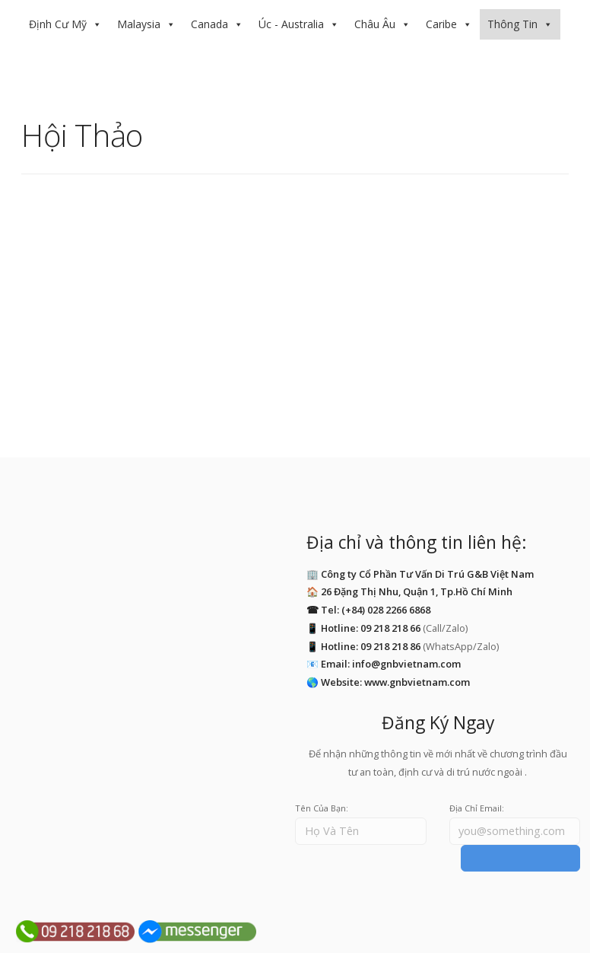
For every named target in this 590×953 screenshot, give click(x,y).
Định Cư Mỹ (58, 24)
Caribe (441, 24)
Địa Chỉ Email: (476, 808)
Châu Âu (374, 24)
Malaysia (138, 24)
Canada (209, 24)
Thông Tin (512, 24)
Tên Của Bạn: (321, 808)
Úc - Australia (291, 24)
